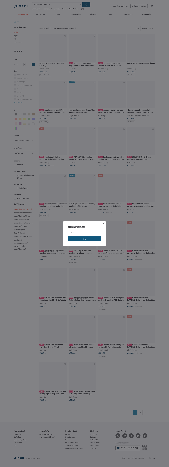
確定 (84, 239)
